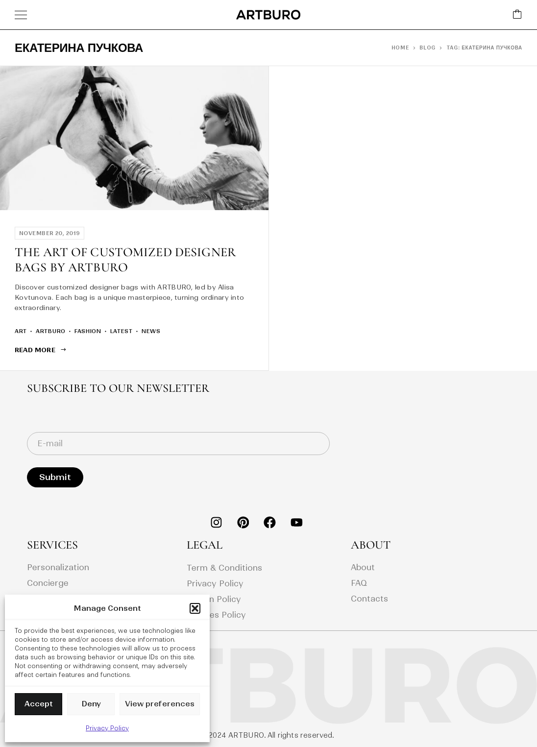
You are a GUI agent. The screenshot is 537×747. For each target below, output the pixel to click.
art (21, 331)
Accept (38, 703)
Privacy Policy (107, 728)
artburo (51, 331)
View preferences (160, 703)
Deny (91, 703)
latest (121, 331)
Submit (55, 477)
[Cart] (517, 15)
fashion (87, 331)
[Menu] (21, 14)
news (151, 331)
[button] (195, 608)
